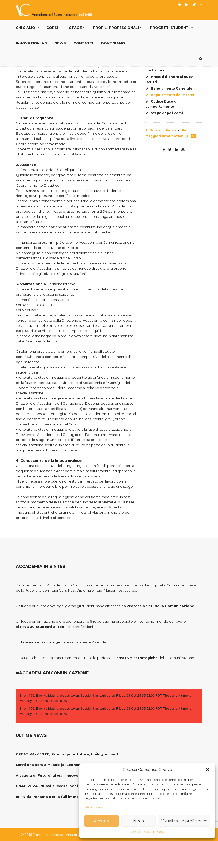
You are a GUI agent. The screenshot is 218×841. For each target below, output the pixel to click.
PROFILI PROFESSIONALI (117, 27)
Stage (77, 27)
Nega (138, 820)
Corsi (53, 27)
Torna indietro (160, 130)
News (60, 43)
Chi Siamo (27, 27)
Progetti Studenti (171, 27)
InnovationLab (31, 43)
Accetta (101, 820)
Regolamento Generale (168, 88)
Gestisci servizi (95, 807)
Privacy (158, 832)
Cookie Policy (140, 832)
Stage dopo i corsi (164, 113)
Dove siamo (113, 43)
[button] (207, 769)
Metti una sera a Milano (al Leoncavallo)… (54, 765)
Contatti (83, 43)
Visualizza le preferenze (184, 820)
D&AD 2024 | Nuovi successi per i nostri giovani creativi (68, 786)
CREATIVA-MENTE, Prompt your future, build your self (67, 754)
